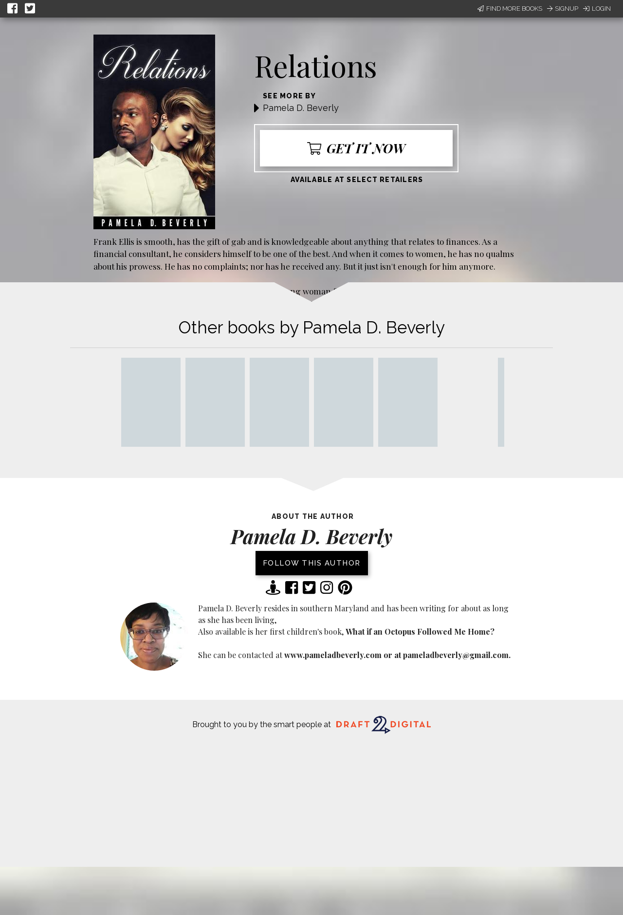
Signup (562, 8)
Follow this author (312, 563)
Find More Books (509, 8)
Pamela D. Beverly (301, 108)
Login (597, 8)
